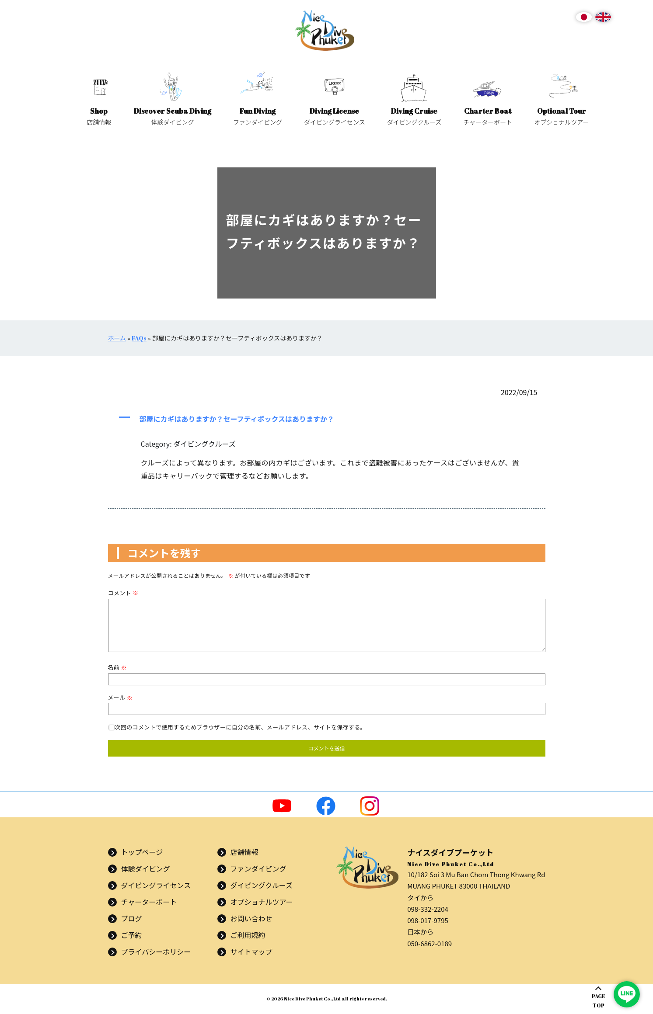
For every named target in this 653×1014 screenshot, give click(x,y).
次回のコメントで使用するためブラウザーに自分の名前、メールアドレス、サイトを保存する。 (240, 727)
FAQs (139, 338)
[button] (327, 418)
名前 (117, 667)
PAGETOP (598, 1001)
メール (120, 697)
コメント (123, 593)
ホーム (117, 338)
